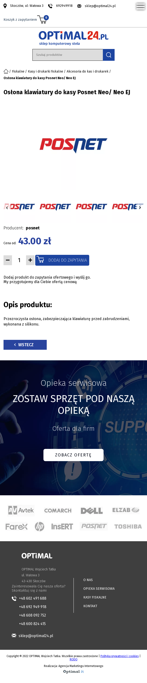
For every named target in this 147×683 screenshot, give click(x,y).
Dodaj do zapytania (67, 260)
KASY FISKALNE (94, 597)
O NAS (88, 580)
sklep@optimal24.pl (100, 6)
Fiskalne (18, 71)
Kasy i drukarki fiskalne (45, 71)
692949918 (64, 6)
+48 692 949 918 (32, 607)
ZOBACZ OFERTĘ (73, 455)
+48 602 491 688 (32, 598)
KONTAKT (90, 606)
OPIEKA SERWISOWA (99, 589)
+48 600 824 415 (32, 624)
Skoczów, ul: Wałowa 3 (26, 6)
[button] (7, 207)
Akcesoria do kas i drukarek (87, 71)
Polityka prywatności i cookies (120, 656)
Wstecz (24, 344)
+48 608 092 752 (32, 615)
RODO (73, 659)
